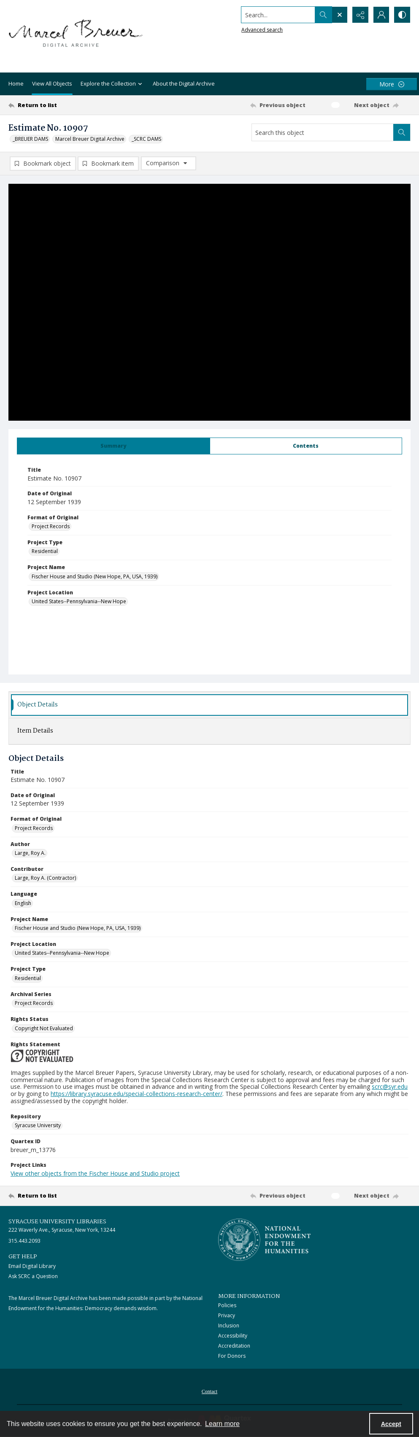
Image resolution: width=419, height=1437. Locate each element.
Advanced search (261, 29)
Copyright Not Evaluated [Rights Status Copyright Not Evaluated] (44, 1028)
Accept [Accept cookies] (391, 1424)
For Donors (232, 1355)
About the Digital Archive (184, 83)
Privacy (226, 1315)
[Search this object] (322, 132)
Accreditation (234, 1345)
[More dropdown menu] (391, 84)
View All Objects (52, 83)
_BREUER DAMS (30, 138)
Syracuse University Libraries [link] (57, 1221)
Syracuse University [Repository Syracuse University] (38, 1125)
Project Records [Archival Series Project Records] (34, 1003)
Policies (227, 1305)
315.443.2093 (24, 1240)
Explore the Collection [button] (112, 84)
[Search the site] (277, 15)
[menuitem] (209, 1391)
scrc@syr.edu (390, 1086)
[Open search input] (339, 15)
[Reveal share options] (360, 15)
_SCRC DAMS (146, 138)
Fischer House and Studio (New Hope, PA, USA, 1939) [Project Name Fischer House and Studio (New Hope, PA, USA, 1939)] (94, 576)
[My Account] (381, 15)
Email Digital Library (32, 1266)
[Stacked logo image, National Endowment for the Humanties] (264, 1240)
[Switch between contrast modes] (402, 15)
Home (16, 83)
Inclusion (228, 1325)
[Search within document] (401, 132)
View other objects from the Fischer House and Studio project (95, 1173)
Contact (209, 1391)
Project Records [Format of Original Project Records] (51, 526)
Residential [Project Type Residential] (45, 551)
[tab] (113, 446)
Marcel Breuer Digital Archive (89, 138)
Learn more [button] (222, 1423)
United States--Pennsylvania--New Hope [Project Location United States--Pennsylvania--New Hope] (79, 601)
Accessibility (232, 1335)
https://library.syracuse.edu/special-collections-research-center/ (136, 1094)
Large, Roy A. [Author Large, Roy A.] (30, 853)
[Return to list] (62, 105)
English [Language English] (23, 903)
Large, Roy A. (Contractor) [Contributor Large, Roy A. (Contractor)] (45, 877)
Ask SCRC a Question (33, 1276)
